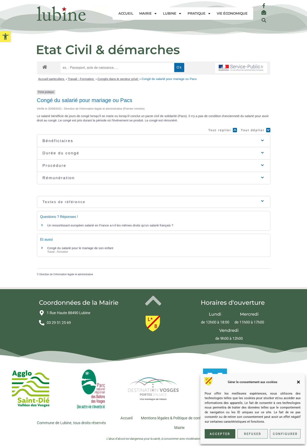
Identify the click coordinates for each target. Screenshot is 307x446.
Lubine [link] (172, 13)
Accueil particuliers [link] (51, 79)
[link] (5, 36)
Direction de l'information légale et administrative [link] (66, 274)
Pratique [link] (199, 13)
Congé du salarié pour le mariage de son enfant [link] (80, 248)
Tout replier (222, 130)
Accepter (220, 434)
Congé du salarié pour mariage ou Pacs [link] (169, 79)
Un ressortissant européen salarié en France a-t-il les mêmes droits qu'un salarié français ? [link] (110, 225)
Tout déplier (255, 130)
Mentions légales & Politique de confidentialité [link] (179, 418)
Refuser (252, 434)
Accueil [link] (125, 13)
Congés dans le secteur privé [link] (118, 79)
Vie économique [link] (232, 13)
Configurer (285, 434)
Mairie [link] (148, 13)
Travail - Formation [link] (81, 79)
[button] (298, 382)
